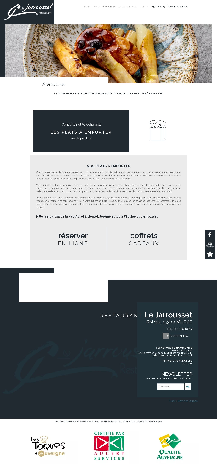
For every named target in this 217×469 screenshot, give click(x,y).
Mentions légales (188, 401)
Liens (172, 401)
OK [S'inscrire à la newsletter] (187, 387)
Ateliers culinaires (127, 7)
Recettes (144, 7)
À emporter (109, 7)
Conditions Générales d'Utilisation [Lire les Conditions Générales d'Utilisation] (149, 421)
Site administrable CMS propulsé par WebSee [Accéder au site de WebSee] (118, 421)
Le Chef (86, 7)
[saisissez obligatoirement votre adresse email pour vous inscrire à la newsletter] (170, 386)
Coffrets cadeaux (177, 7)
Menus (96, 7)
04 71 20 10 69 (158, 7)
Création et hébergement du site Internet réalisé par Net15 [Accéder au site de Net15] (77, 421)
